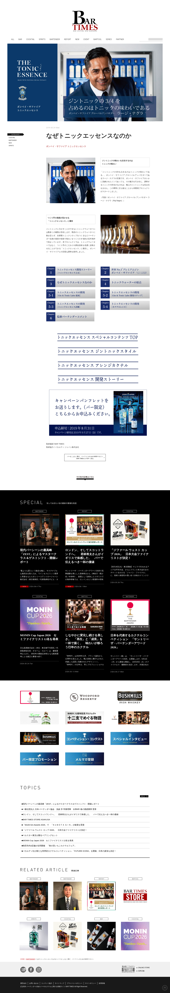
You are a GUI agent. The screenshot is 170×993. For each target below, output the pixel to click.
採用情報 (102, 983)
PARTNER (120, 39)
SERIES (109, 39)
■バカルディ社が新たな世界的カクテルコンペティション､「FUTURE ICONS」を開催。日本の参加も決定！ (69, 851)
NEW (77, 39)
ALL (12, 39)
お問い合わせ (34, 983)
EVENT (86, 39)
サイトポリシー (90, 983)
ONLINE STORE (144, 968)
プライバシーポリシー (74, 983)
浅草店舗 (141, 971)
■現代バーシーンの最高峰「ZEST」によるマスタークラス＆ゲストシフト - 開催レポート (60, 804)
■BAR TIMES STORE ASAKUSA (36, 819)
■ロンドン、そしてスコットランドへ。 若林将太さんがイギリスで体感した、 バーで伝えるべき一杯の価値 (70, 814)
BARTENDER (55, 39)
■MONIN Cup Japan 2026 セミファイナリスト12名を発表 (47, 840)
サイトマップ (59, 983)
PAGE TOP (164, 987)
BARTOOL (98, 39)
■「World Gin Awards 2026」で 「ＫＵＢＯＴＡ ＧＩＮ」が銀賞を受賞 (53, 825)
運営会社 (23, 983)
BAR (20, 39)
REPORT (67, 39)
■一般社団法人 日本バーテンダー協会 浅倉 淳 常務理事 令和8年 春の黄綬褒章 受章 (59, 809)
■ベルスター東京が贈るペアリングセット (40, 835)
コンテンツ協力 (46, 983)
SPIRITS (42, 39)
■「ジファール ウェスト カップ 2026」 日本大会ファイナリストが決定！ (55, 830)
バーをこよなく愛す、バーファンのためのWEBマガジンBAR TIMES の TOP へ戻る (85, 457)
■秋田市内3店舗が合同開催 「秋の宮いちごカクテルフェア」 (49, 846)
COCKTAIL (30, 39)
